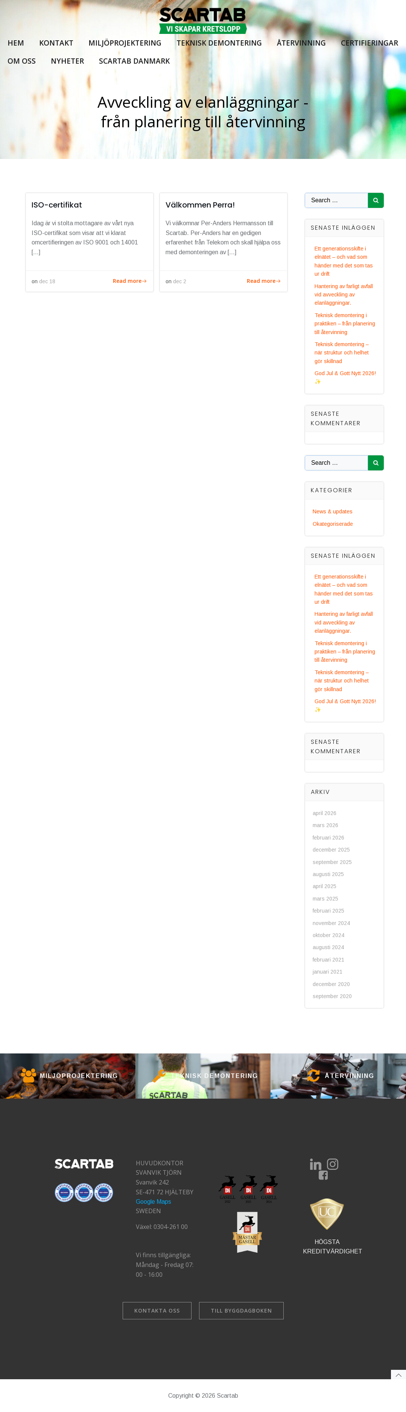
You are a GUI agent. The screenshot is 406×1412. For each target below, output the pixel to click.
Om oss (22, 61)
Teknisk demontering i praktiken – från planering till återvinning (345, 323)
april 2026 (324, 813)
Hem (16, 43)
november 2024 (331, 923)
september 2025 (332, 862)
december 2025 (331, 850)
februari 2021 (328, 960)
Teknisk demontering (219, 43)
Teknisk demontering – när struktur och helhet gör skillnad (342, 352)
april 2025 (324, 886)
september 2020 (332, 996)
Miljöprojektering (124, 43)
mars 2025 (325, 899)
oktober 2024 (328, 935)
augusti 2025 (328, 874)
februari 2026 (328, 838)
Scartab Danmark (134, 61)
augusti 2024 (328, 947)
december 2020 (331, 984)
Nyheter (67, 61)
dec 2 (179, 281)
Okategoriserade (333, 524)
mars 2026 (325, 825)
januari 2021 (327, 972)
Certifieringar (369, 43)
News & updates (333, 511)
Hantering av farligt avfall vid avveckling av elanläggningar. (344, 294)
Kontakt (56, 43)
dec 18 (47, 281)
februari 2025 (328, 911)
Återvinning (301, 43)
